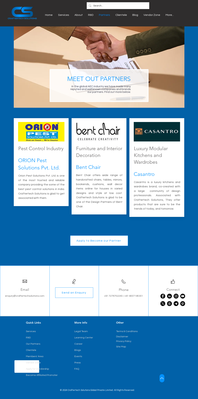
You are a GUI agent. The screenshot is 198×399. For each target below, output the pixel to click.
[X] (162, 303)
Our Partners (33, 344)
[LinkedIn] (169, 296)
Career (78, 344)
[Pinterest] (182, 303)
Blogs (77, 350)
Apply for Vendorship (37, 369)
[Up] (162, 378)
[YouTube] (182, 296)
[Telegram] (176, 303)
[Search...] (117, 5)
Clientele (31, 350)
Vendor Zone (33, 362)
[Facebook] (162, 296)
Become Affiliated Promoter (42, 375)
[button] (99, 240)
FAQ (76, 369)
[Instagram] (176, 296)
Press (77, 362)
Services (31, 331)
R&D (28, 337)
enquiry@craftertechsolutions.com (24, 296)
